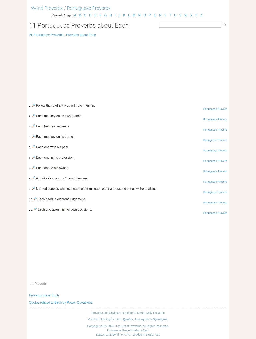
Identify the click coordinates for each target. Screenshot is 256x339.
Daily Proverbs (155, 312)
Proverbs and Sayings (105, 312)
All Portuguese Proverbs (46, 35)
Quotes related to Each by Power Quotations (60, 302)
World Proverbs (47, 8)
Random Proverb (133, 312)
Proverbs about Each (81, 35)
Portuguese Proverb (215, 108)
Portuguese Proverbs (89, 8)
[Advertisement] (128, 68)
